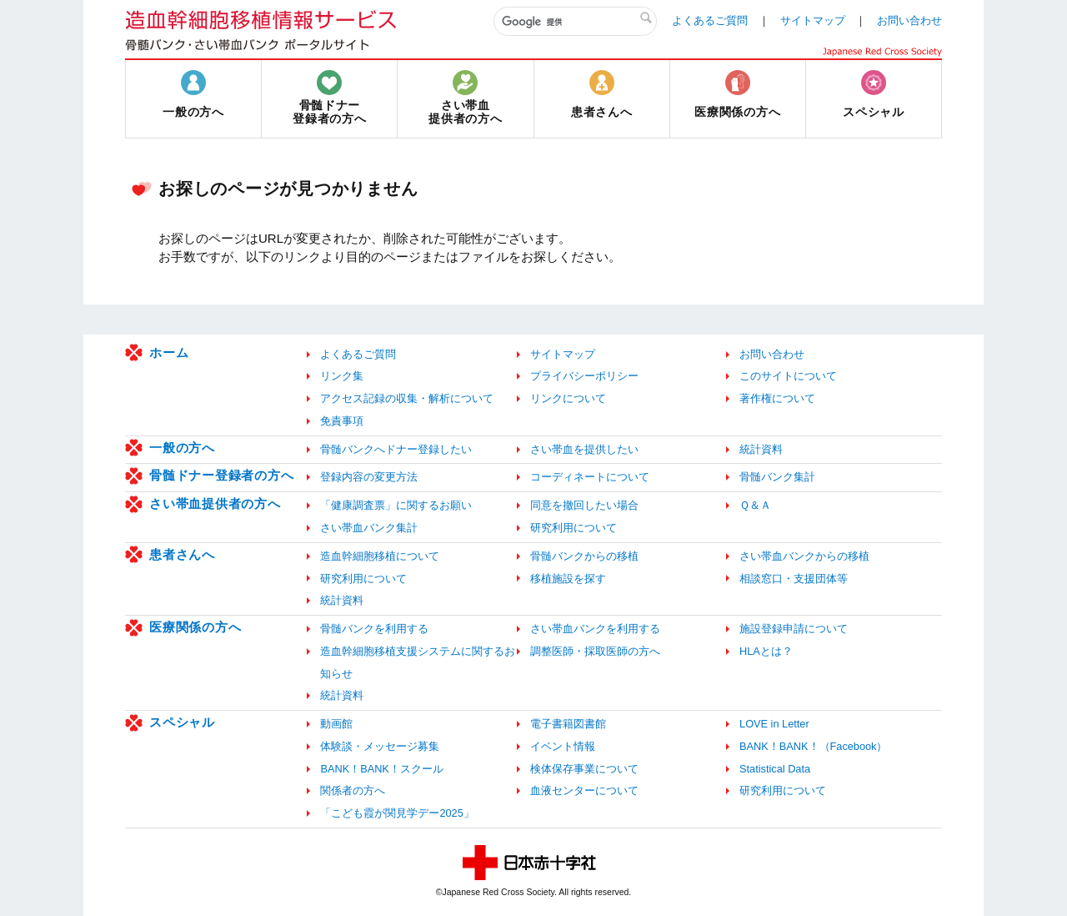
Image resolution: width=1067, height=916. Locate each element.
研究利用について (573, 527)
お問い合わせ (909, 20)
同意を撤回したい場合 (584, 505)
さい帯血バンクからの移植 (804, 556)
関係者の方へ (352, 790)
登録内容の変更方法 (369, 477)
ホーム (168, 352)
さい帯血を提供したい (584, 449)
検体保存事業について (584, 768)
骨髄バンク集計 (777, 477)
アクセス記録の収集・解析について (406, 398)
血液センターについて (584, 790)
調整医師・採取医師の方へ (595, 651)
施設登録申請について (793, 628)
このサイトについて (788, 376)
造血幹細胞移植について (379, 556)
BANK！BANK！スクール (381, 768)
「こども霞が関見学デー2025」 (396, 813)
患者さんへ (182, 554)
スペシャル (182, 722)
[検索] (575, 21)
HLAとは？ (766, 651)
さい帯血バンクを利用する (595, 628)
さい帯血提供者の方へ (215, 503)
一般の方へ (182, 447)
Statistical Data (774, 768)
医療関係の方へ (195, 627)
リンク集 (341, 376)
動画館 (336, 723)
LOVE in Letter (774, 723)
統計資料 (761, 449)
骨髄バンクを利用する (374, 628)
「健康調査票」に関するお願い (396, 505)
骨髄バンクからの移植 (584, 556)
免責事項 (341, 421)
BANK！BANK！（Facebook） (813, 746)
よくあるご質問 (710, 20)
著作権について (777, 398)
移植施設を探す (568, 578)
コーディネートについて (589, 477)
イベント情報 (562, 746)
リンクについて (568, 398)
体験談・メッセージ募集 (379, 746)
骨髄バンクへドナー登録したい (396, 449)
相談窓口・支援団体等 (793, 578)
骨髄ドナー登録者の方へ (221, 475)
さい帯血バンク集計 (369, 527)
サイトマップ (812, 20)
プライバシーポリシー (584, 376)
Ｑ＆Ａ (755, 505)
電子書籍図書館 (568, 723)
